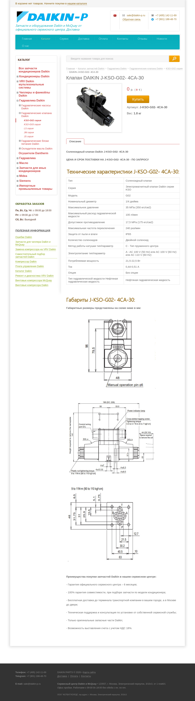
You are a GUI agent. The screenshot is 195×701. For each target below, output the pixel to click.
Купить (138, 99)
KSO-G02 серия (32, 120)
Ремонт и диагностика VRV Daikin (34, 275)
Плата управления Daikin (29, 266)
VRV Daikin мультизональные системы (31, 84)
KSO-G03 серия (32, 124)
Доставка (83, 38)
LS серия (29, 128)
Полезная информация (32, 230)
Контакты (122, 38)
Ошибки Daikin (23, 237)
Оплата (103, 38)
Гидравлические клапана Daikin (36, 115)
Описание (75, 141)
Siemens (25, 180)
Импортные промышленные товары (35, 187)
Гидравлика (27, 158)
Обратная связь (131, 19)
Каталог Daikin (23, 271)
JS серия (28, 136)
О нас (25, 45)
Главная (27, 38)
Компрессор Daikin (26, 261)
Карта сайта (89, 672)
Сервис (64, 38)
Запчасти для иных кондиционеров (32, 169)
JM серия (29, 132)
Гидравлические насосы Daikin (36, 107)
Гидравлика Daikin (32, 100)
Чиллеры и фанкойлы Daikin (34, 94)
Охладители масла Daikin (36, 148)
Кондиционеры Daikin (34, 76)
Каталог (45, 38)
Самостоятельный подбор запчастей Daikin (30, 255)
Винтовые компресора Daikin (31, 285)
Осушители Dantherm (33, 153)
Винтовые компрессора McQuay (33, 280)
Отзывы (142, 38)
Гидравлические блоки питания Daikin (35, 142)
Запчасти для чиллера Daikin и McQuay (32, 243)
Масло (23, 163)
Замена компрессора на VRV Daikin (35, 249)
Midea (23, 175)
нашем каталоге (77, 3)
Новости (162, 38)
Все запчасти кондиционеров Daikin (34, 70)
